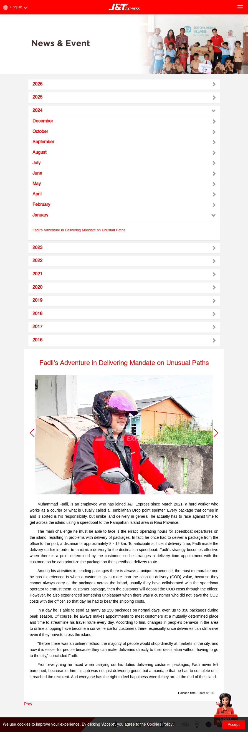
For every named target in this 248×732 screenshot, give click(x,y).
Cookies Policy (160, 724)
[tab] (124, 84)
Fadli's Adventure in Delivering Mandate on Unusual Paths (78, 230)
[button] (32, 433)
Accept (234, 725)
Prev (28, 704)
